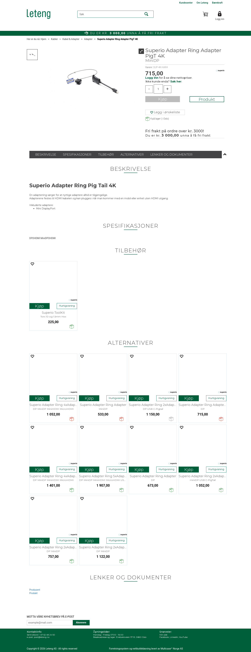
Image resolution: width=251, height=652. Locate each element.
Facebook (164, 637)
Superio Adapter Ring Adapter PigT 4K (117, 39)
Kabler (54, 39)
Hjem (43, 39)
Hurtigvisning (67, 305)
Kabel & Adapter (70, 39)
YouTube (183, 637)
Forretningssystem (119, 648)
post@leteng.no (41, 637)
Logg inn (219, 19)
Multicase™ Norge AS (172, 648)
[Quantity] (158, 89)
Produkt (207, 99)
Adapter (88, 39)
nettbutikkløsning (142, 648)
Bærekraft (217, 2)
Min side (163, 634)
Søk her (175, 81)
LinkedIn (174, 637)
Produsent (34, 589)
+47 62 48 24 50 (47, 634)
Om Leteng (202, 2)
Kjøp (162, 99)
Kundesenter (186, 2)
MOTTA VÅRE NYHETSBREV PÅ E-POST (50, 616)
